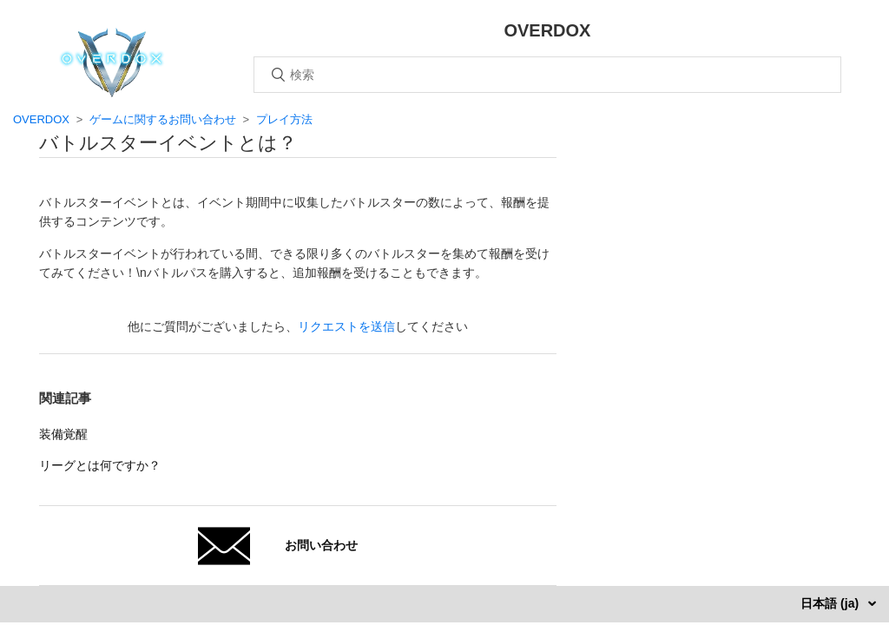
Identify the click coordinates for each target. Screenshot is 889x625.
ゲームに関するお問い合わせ (162, 119)
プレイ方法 (284, 119)
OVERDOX (41, 119)
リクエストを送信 (346, 326)
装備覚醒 (63, 434)
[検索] (547, 74)
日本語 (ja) (831, 603)
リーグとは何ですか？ (100, 465)
